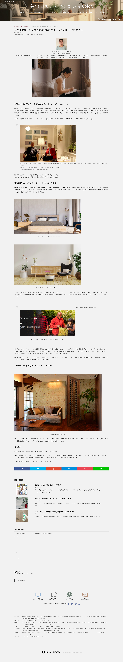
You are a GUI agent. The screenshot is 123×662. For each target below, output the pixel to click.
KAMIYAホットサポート (66, 628)
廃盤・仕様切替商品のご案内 (54, 628)
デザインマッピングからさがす (42, 616)
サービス (16, 622)
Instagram (30, 634)
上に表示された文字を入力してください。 (24, 573)
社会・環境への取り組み (60, 632)
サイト (16, 565)
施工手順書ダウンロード (38, 630)
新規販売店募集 (47, 630)
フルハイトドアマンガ (38, 620)
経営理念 (24, 632)
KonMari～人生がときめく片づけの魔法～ (68, 294)
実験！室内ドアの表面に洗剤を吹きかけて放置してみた (54, 512)
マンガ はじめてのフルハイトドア (30, 624)
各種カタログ (17, 620)
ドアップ (75, 632)
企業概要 (16, 632)
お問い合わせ (56, 603)
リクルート (16, 636)
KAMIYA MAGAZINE (103, 622)
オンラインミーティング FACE (45, 624)
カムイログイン (25, 628)
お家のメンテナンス (37, 12)
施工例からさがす (64, 616)
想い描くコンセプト (31, 632)
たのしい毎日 (51, 12)
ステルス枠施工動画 (27, 630)
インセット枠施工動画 (100, 628)
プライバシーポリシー (100, 632)
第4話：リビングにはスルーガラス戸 (48, 485)
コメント (16, 536)
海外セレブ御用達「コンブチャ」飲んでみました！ (53, 498)
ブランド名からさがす (54, 616)
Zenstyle (95, 438)
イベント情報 (69, 622)
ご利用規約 (64, 603)
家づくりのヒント (64, 12)
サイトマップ (91, 632)
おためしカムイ (33, 628)
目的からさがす (31, 616)
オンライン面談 (55, 630)
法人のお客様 (17, 628)
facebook (25, 634)
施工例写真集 (72, 616)
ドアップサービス (38, 626)
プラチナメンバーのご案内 (28, 626)
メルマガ (50, 603)
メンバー (16, 626)
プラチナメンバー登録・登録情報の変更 (51, 626)
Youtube (35, 634)
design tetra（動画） (41, 618)
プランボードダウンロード (78, 628)
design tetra (33, 618)
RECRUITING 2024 (26, 636)
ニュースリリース (45, 632)
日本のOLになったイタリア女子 (82, 12)
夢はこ (63, 622)
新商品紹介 (24, 616)
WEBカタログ (47, 620)
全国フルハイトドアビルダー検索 (91, 622)
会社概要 (45, 603)
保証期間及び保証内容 (48, 622)
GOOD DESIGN (26, 618)
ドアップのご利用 (26, 622)
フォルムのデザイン (88, 616)
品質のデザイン (104, 616)
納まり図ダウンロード (89, 628)
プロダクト (16, 616)
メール (16, 558)
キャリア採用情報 (41, 636)
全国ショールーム (57, 622)
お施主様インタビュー (78, 622)
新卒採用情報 (34, 636)
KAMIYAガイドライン (42, 628)
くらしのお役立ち (21, 12)
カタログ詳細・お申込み (27, 620)
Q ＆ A (86, 632)
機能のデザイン (96, 616)
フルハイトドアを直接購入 (36, 622)
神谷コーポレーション (61, 51)
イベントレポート (101, 12)
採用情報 (52, 632)
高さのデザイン (79, 616)
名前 (15, 552)
